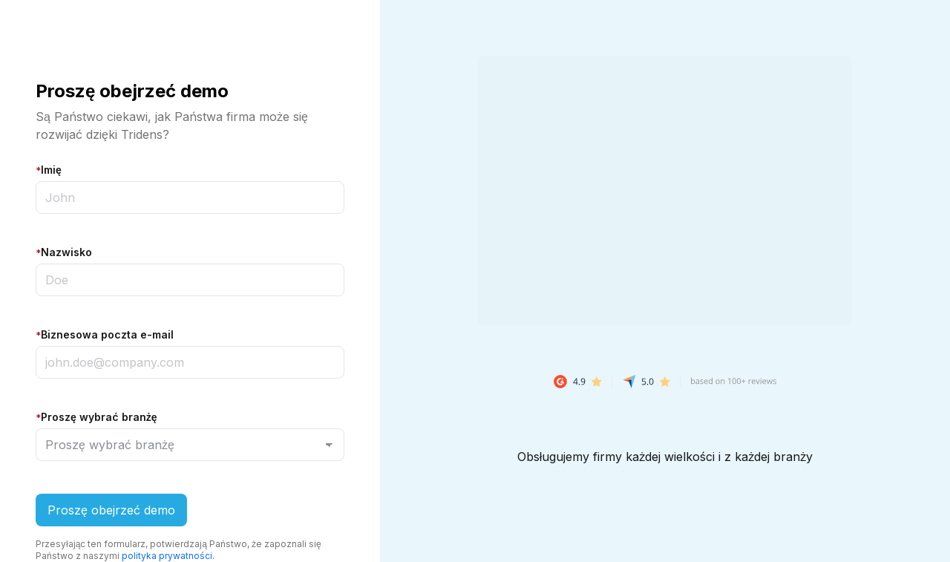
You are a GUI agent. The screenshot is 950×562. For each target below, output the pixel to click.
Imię (49, 169)
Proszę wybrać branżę (96, 417)
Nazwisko (64, 252)
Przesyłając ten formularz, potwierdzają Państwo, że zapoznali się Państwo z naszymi (178, 549)
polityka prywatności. (168, 555)
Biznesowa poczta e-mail (105, 334)
